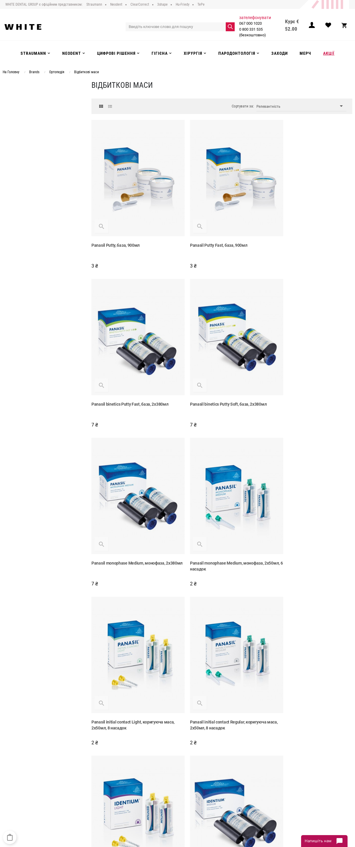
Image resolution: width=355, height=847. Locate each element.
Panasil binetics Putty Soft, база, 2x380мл (129, 379)
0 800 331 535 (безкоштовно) (252, 32)
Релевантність (301, 106)
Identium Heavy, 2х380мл (203, 673)
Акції (151, 795)
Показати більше (222, 712)
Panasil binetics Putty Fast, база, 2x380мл (307, 233)
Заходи (153, 789)
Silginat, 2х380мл (285, 673)
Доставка (93, 771)
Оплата (91, 777)
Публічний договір (101, 765)
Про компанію (97, 759)
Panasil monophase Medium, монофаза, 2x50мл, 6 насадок (306, 382)
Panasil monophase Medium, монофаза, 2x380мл (217, 382)
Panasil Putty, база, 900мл (115, 233)
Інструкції (93, 789)
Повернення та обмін (103, 783)
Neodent (153, 765)
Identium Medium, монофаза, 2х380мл (127, 673)
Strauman (155, 759)
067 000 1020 (250, 23)
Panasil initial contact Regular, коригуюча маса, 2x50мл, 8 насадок (218, 529)
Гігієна (152, 783)
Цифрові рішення (161, 771)
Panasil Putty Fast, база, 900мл (209, 233)
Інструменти (157, 777)
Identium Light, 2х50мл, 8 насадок (300, 526)
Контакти (93, 795)
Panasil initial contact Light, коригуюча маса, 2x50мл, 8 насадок (133, 529)
